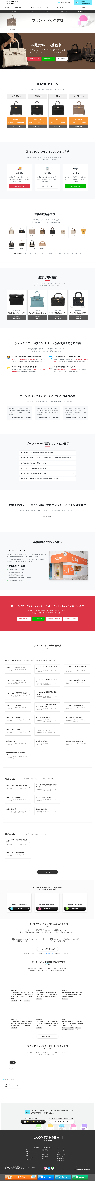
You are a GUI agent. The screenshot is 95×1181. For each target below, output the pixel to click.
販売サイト (44, 1158)
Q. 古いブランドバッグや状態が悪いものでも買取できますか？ (37, 452)
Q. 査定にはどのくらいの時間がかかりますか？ (33, 473)
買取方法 (28, 1151)
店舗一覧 (28, 1155)
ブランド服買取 (60, 1160)
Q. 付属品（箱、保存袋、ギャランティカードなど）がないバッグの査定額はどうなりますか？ (46, 458)
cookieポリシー (45, 1152)
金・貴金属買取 (60, 1158)
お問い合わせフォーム (48, 953)
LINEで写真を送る (75, 186)
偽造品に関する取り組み (47, 1147)
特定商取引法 (45, 1154)
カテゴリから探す (61, 1150)
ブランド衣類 (71, 1029)
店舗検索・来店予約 (70, 618)
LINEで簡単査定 (48, 58)
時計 (21, 1000)
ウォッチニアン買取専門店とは (32, 1148)
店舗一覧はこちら (47, 516)
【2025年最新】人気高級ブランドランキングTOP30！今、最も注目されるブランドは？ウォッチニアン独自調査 (22, 995)
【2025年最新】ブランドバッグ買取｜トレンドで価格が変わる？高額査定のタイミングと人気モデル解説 (47, 1023)
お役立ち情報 (29, 1159)
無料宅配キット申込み (54, 618)
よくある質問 (29, 1157)
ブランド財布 (64, 1029)
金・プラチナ (71, 1027)
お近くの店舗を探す (47, 186)
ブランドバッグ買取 (61, 1154)
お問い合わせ (45, 1156)
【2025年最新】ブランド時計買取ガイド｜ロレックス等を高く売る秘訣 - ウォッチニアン (72, 1023)
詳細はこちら (16, 126)
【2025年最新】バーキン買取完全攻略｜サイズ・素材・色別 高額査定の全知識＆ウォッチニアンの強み (22, 1023)
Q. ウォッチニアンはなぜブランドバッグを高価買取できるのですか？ (39, 478)
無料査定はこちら (34, 58)
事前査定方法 (29, 1153)
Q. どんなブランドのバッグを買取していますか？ (34, 463)
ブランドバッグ (14, 1000)
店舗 (77, 1029)
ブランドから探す (61, 1147)
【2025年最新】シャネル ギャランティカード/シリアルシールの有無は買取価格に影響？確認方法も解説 (47, 994)
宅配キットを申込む (19, 186)
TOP (4, 29)
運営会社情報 (45, 1150)
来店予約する (61, 58)
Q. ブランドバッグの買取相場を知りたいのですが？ (34, 468)
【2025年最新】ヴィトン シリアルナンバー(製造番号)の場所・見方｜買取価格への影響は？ (72, 994)
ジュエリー (27, 1000)
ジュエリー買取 (60, 1156)
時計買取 (59, 1152)
